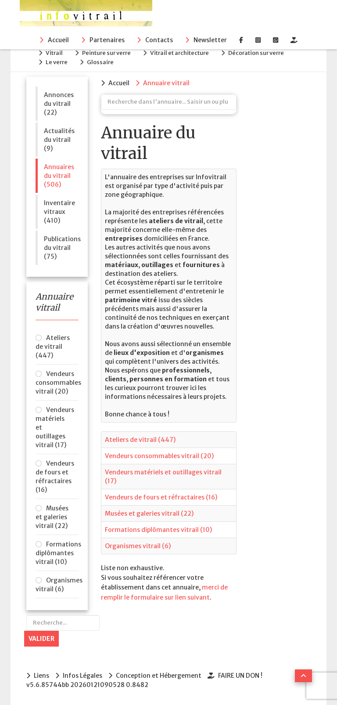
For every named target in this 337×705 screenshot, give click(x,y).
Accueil (58, 40)
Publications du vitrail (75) (61, 247)
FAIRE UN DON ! (240, 676)
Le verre (57, 62)
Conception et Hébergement (158, 676)
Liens (41, 676)
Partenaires (107, 40)
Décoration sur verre (256, 53)
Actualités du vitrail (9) (59, 139)
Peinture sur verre (106, 53)
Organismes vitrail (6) (57, 584)
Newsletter (210, 40)
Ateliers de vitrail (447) (53, 346)
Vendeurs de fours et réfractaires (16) (55, 476)
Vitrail (54, 53)
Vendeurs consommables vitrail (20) (57, 382)
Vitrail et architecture (179, 53)
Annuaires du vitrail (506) (59, 175)
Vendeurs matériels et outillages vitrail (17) (55, 427)
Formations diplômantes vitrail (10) (57, 553)
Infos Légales (82, 676)
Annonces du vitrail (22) (59, 103)
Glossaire (100, 62)
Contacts (159, 40)
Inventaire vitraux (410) (59, 211)
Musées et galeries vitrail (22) (52, 517)
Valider (41, 639)
